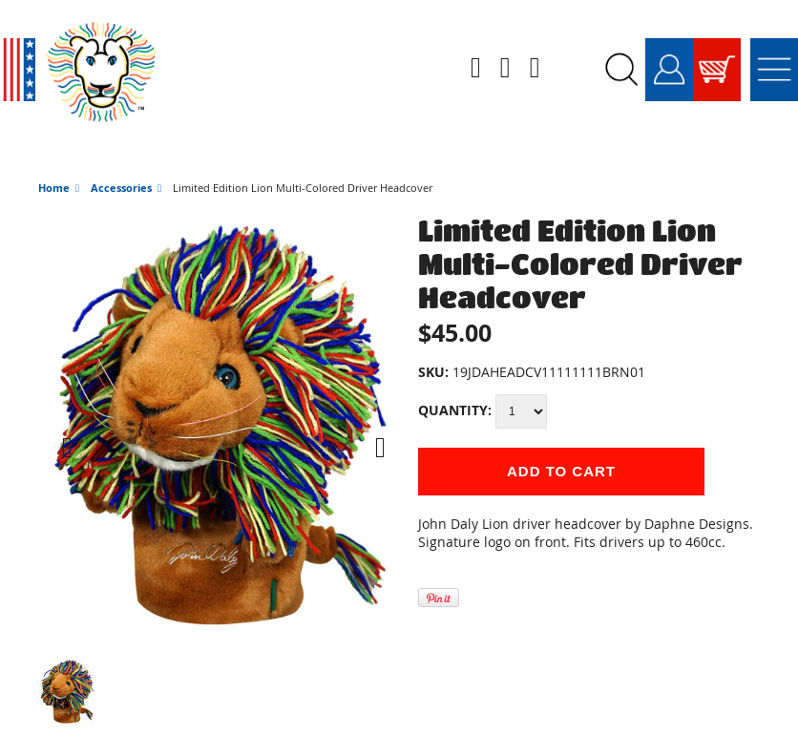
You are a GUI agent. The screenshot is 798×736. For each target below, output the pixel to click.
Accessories (121, 161)
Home (54, 161)
